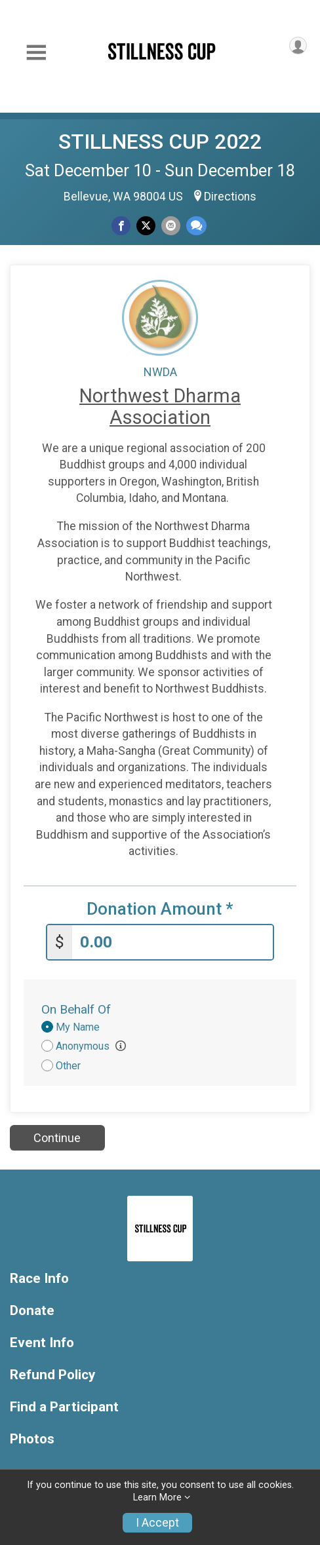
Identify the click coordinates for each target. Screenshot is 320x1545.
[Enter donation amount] (172, 942)
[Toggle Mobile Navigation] (36, 52)
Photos (32, 1439)
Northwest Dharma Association (160, 407)
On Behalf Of (76, 1009)
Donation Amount (160, 909)
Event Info (42, 1342)
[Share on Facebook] (120, 225)
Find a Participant (64, 1407)
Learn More (157, 1497)
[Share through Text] (196, 225)
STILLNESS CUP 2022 (160, 141)
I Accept (157, 1522)
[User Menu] (298, 45)
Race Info (39, 1278)
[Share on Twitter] (145, 225)
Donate (32, 1310)
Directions (230, 196)
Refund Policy (52, 1375)
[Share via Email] (170, 225)
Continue (57, 1138)
